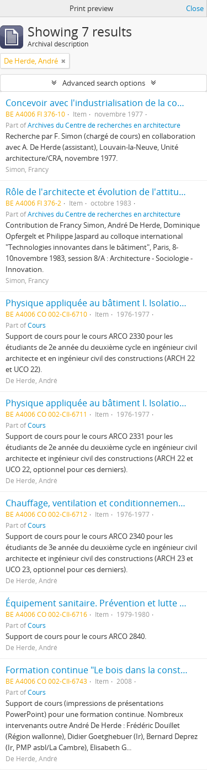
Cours (37, 325)
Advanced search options (103, 83)
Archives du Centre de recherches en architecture (104, 125)
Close (195, 8)
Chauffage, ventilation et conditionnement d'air (104, 503)
